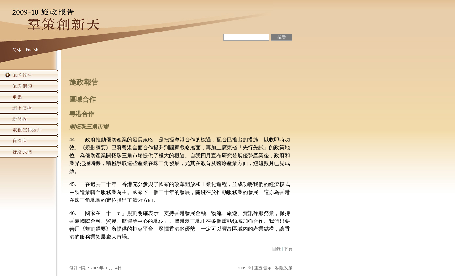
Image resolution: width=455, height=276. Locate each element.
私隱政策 (283, 267)
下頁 (288, 249)
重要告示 (263, 267)
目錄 (276, 249)
